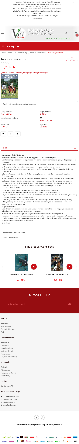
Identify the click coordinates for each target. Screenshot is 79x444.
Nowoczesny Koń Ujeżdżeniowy (21, 274)
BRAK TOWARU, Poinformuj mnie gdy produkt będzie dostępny (25, 73)
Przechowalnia (6, 354)
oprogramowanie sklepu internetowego (43, 425)
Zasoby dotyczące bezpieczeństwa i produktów (20, 104)
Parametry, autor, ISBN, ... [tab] (15, 232)
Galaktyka (43, 127)
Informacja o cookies (23, 425)
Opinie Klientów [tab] (10, 237)
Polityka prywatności (8, 373)
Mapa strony (5, 376)
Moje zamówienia (7, 351)
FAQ (2, 332)
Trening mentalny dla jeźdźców (57, 274)
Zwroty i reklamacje (8, 329)
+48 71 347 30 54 (8, 402)
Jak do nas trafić (7, 386)
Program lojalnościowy (9, 357)
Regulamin (4, 323)
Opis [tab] (5, 148)
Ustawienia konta (7, 348)
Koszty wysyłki (6, 326)
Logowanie (5, 345)
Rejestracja (5, 342)
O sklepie (4, 367)
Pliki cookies (5, 370)
